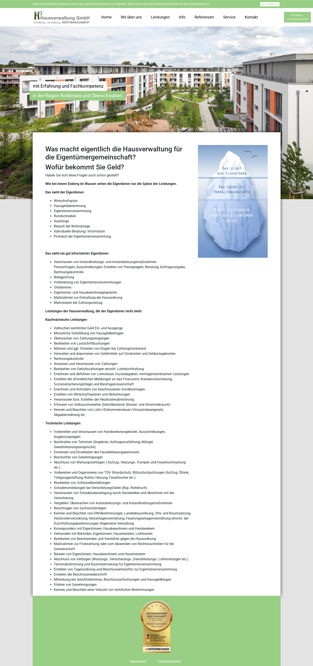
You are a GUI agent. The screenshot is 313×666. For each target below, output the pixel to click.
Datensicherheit (169, 661)
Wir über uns (131, 17)
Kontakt (251, 17)
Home (106, 17)
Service (229, 17)
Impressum (138, 661)
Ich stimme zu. (270, 4)
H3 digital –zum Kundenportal (297, 17)
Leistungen (160, 17)
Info (182, 17)
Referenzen (204, 17)
